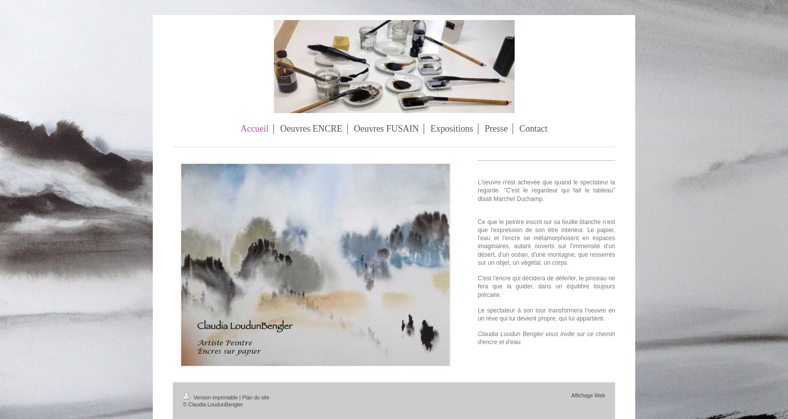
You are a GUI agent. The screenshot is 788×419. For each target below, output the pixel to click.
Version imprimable (211, 397)
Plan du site (255, 397)
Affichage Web (588, 395)
